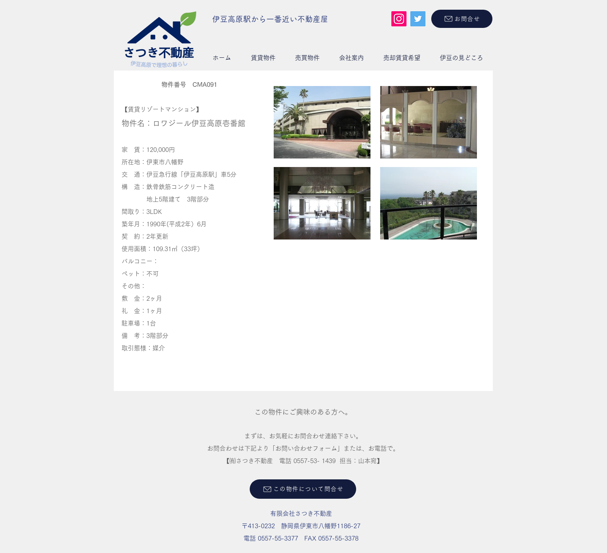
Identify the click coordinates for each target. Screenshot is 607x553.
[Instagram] (398, 18)
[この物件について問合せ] (303, 489)
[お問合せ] (461, 19)
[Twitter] (417, 18)
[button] (263, 57)
